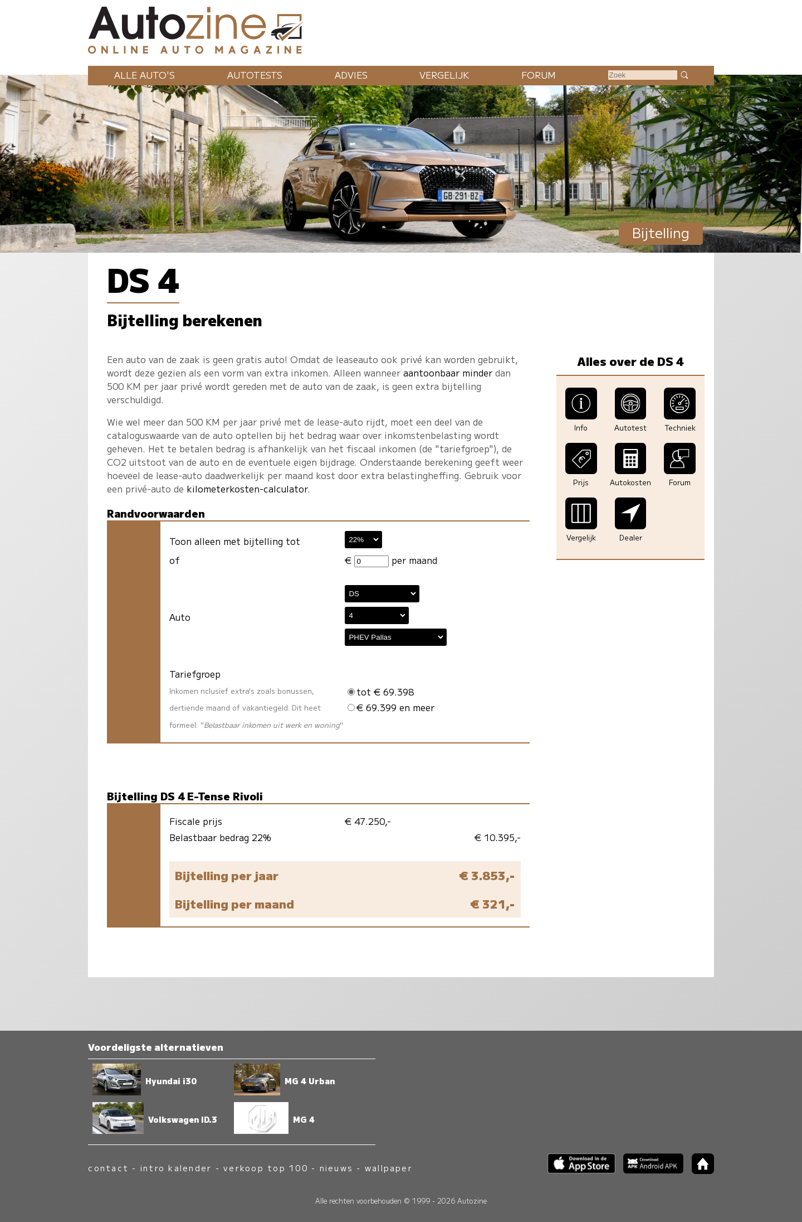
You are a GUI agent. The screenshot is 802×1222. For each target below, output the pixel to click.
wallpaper (389, 1167)
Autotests (254, 74)
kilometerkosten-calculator (247, 488)
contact (108, 1167)
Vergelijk (444, 74)
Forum (538, 74)
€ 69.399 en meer (391, 707)
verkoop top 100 (265, 1167)
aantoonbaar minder (447, 372)
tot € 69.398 (381, 691)
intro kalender (176, 1167)
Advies (351, 74)
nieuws (336, 1167)
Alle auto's (144, 74)
